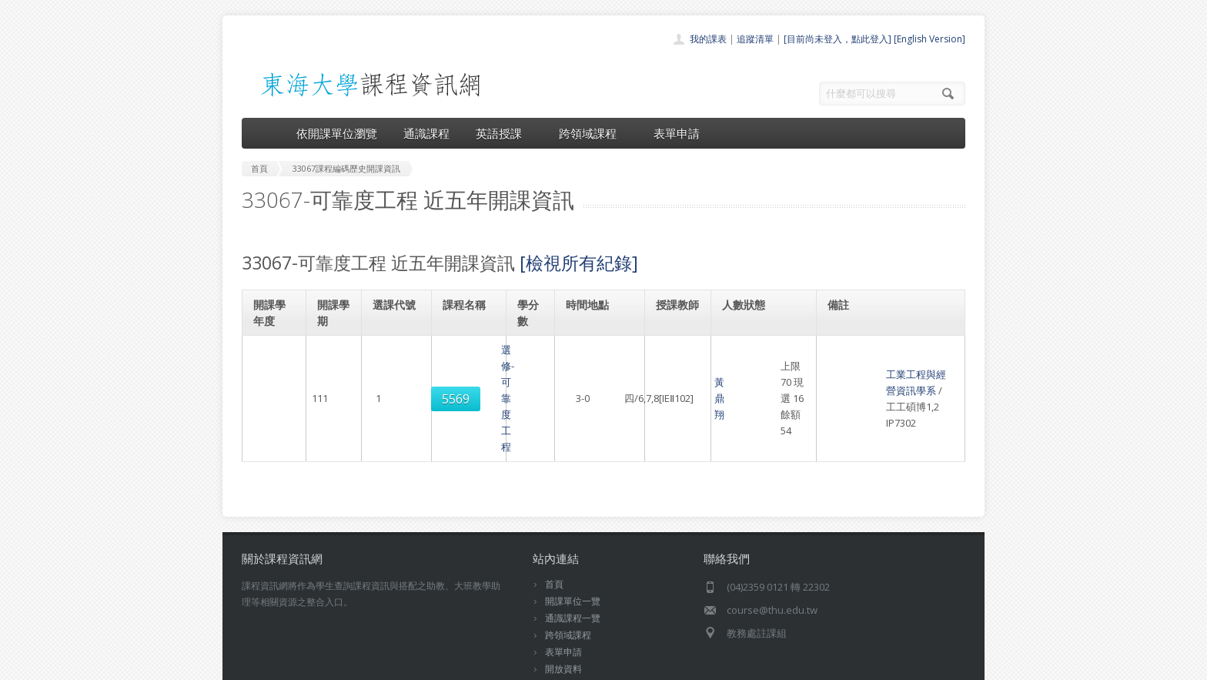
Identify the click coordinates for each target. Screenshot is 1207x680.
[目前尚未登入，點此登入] (837, 38)
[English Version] (929, 38)
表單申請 (677, 133)
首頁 (554, 519)
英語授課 (504, 133)
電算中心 (451, 664)
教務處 (500, 664)
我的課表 (708, 38)
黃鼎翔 (672, 366)
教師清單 (563, 621)
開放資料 (563, 604)
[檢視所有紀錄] (579, 262)
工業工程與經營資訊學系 (886, 350)
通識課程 (426, 133)
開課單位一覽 (572, 536)
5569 (396, 366)
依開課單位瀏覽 (336, 133)
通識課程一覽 (572, 553)
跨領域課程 (593, 133)
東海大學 (255, 664)
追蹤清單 (755, 38)
